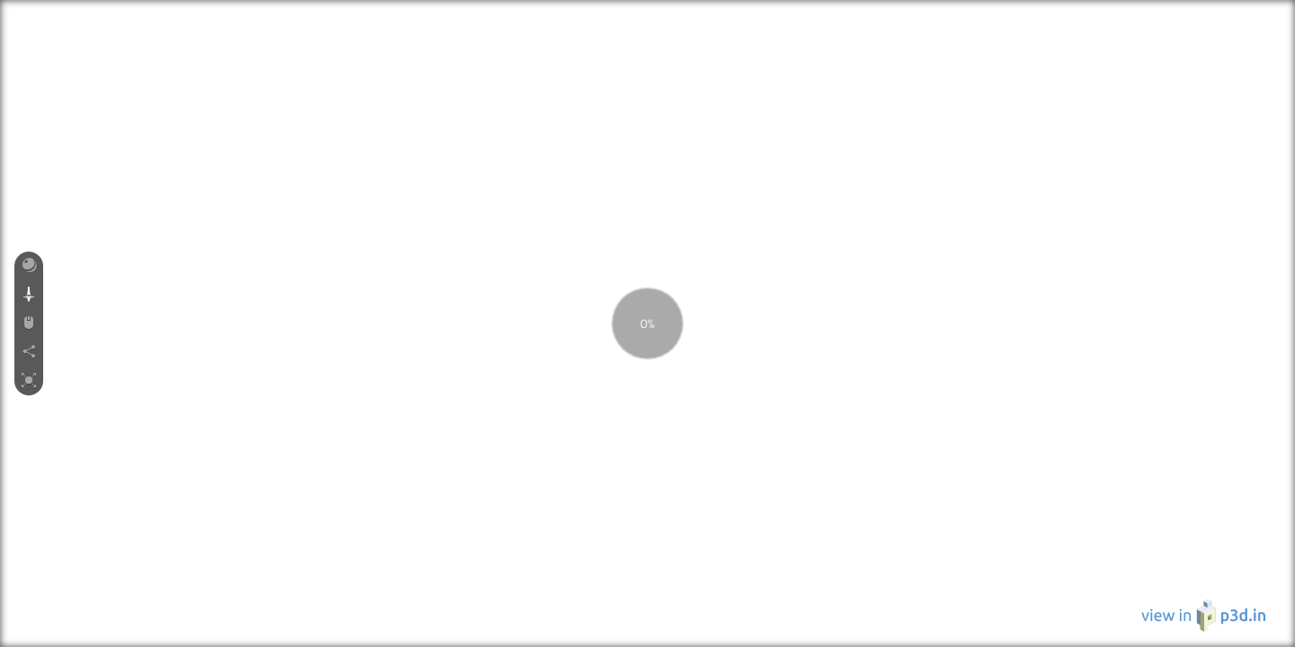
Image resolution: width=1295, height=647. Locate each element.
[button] (28, 266)
